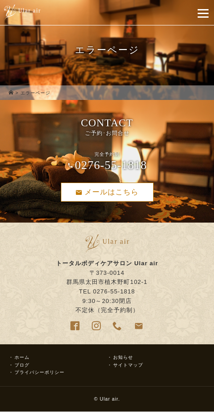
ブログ (22, 364)
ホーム (22, 357)
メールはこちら (107, 192)
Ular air (109, 399)
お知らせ (123, 357)
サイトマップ (128, 364)
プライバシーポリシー (40, 372)
